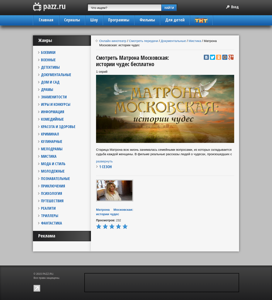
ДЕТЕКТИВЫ (50, 67)
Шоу (94, 20)
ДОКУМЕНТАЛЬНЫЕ (56, 74)
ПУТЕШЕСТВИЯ (52, 200)
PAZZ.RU (47, 273)
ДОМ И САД (50, 82)
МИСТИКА (49, 156)
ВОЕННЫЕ (48, 59)
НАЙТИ (169, 8)
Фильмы (147, 20)
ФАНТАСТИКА (51, 223)
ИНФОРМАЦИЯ (52, 111)
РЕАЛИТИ (48, 208)
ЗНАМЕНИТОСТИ (54, 96)
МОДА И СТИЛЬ (53, 163)
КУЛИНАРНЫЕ (51, 141)
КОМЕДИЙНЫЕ (52, 119)
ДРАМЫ (47, 89)
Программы (118, 20)
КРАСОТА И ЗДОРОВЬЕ (58, 126)
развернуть (104, 161)
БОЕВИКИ (48, 52)
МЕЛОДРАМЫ (51, 148)
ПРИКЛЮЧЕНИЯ (53, 185)
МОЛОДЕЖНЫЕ (53, 171)
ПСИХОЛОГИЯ (51, 193)
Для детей (175, 20)
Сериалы (72, 20)
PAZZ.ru (49, 7)
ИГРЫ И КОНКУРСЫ (55, 104)
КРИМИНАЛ (50, 134)
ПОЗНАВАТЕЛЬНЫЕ (55, 178)
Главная (46, 20)
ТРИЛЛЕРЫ (49, 215)
